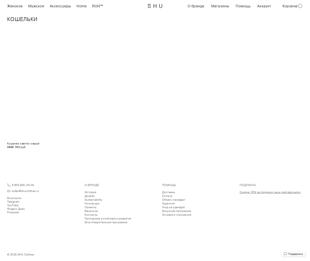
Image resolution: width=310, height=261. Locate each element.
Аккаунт (264, 6)
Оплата (167, 196)
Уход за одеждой (173, 207)
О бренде (196, 6)
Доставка (168, 192)
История (90, 192)
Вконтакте (14, 198)
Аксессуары (60, 6)
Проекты (90, 207)
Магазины (220, 6)
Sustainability (93, 199)
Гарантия (168, 203)
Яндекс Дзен (16, 209)
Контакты (91, 214)
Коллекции (92, 203)
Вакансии (91, 211)
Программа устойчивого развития (108, 218)
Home (82, 6)
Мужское (36, 6)
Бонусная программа (176, 211)
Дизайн (90, 196)
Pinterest (13, 212)
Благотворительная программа (106, 222)
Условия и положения (176, 214)
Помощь (243, 6)
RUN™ (97, 6)
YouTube (12, 205)
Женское (15, 6)
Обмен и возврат (173, 199)
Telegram (13, 201)
